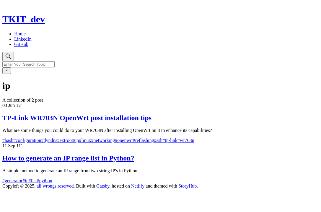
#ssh (158, 140)
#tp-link (169, 140)
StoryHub (187, 185)
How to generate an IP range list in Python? (68, 158)
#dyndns (49, 140)
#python (44, 180)
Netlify (137, 185)
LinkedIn (23, 39)
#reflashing (143, 140)
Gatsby (102, 185)
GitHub (21, 44)
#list (33, 180)
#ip (76, 140)
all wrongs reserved (55, 185)
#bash (7, 140)
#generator (12, 180)
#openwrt (124, 140)
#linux (85, 140)
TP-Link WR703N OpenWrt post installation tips (76, 118)
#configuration (27, 140)
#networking (103, 140)
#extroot (65, 140)
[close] (6, 70)
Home (20, 33)
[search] (8, 56)
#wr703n (185, 140)
